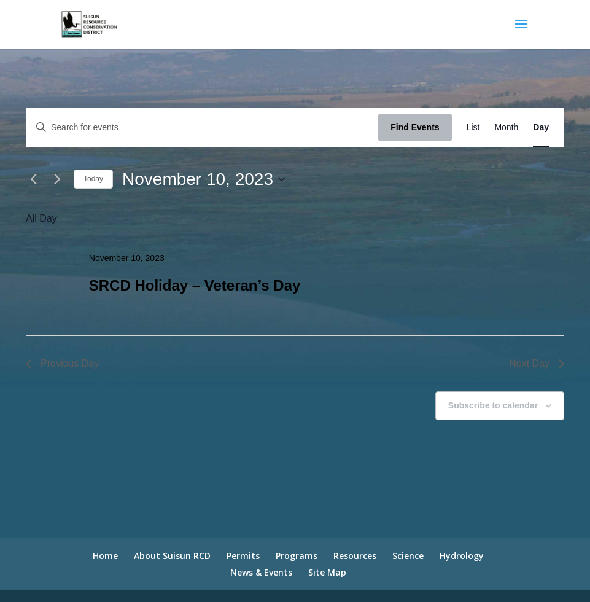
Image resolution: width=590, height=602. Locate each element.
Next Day (536, 363)
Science (408, 555)
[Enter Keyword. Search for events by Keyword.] (202, 127)
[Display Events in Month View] (506, 127)
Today (93, 178)
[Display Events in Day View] (541, 127)
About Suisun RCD (172, 555)
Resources (354, 555)
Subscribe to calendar (493, 405)
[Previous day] (33, 179)
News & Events (261, 572)
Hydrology (462, 555)
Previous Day (62, 363)
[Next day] (57, 179)
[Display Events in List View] (473, 127)
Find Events (414, 127)
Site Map (327, 572)
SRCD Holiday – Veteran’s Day (195, 285)
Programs (296, 555)
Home (105, 555)
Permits (243, 555)
